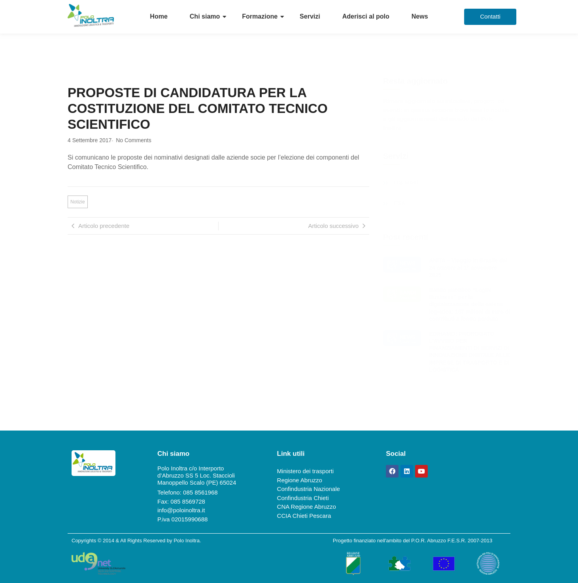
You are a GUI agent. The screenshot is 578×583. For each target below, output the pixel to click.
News (420, 16)
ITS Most (406, 182)
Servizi (310, 16)
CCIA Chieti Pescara (304, 515)
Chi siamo (205, 16)
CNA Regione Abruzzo (306, 506)
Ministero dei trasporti (305, 471)
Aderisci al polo (365, 16)
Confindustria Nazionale (308, 488)
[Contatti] (490, 17)
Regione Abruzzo (299, 480)
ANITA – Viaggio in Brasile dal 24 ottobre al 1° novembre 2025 (468, 267)
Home (158, 16)
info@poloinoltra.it (181, 510)
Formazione (260, 16)
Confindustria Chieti (303, 498)
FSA (400, 203)
